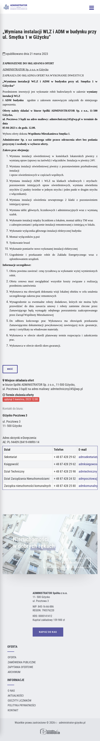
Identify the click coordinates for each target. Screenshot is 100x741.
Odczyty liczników (19, 700)
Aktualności (16, 695)
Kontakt (13, 710)
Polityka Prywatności (22, 705)
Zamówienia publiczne (22, 662)
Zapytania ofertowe (20, 667)
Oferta (12, 657)
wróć (10, 369)
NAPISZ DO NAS (48, 632)
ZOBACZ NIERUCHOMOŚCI (67, 566)
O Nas (11, 690)
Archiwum (14, 672)
